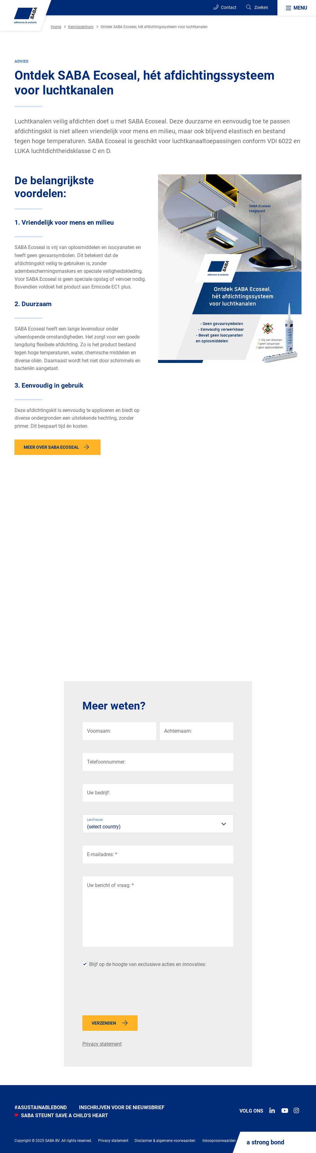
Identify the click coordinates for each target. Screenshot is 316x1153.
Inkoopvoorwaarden (219, 1140)
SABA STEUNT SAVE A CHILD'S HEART (61, 1115)
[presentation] (129, 994)
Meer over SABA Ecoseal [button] (51, 447)
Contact (225, 7)
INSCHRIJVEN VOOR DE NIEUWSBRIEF (121, 1107)
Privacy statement (102, 1044)
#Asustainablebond (41, 1107)
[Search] (257, 7)
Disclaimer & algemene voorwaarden (165, 1140)
